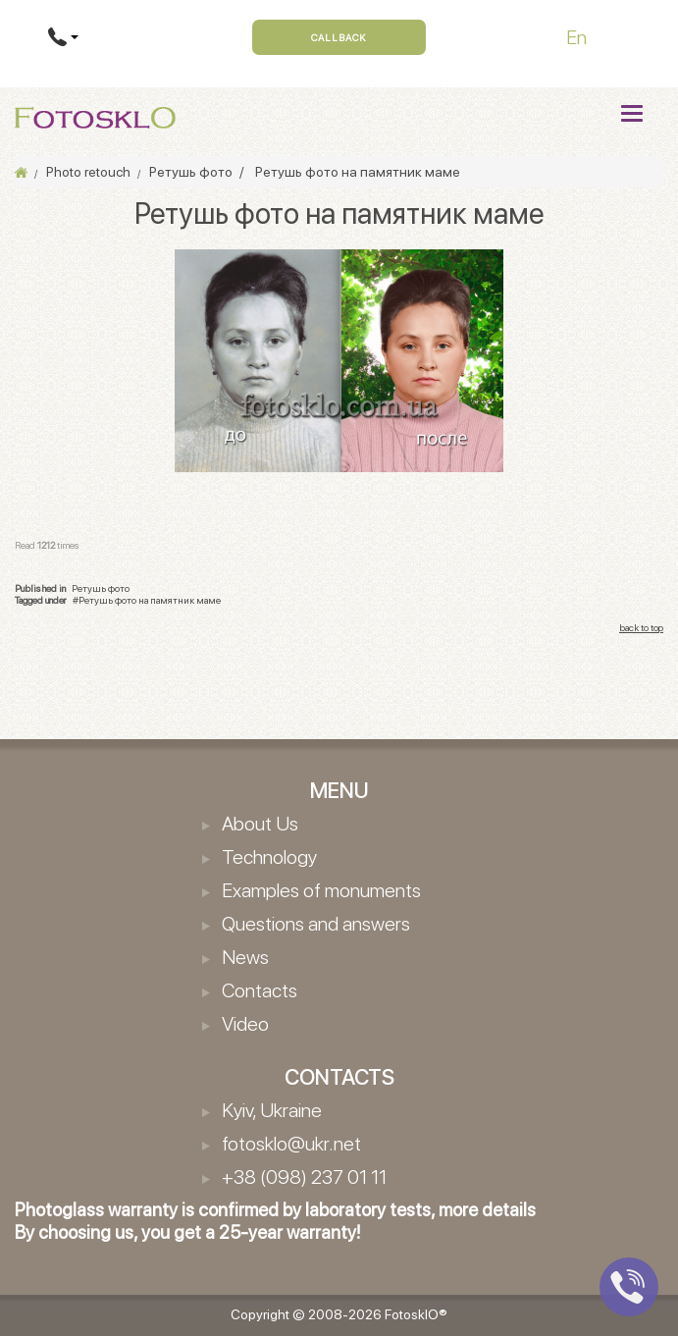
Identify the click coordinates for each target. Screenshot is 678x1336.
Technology (269, 857)
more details (487, 1210)
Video (245, 1024)
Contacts (259, 990)
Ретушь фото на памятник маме (149, 600)
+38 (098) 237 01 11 (304, 1177)
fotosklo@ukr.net (291, 1143)
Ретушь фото (101, 588)
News (245, 957)
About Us (260, 823)
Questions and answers (316, 923)
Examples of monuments (321, 890)
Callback (339, 37)
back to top (641, 627)
